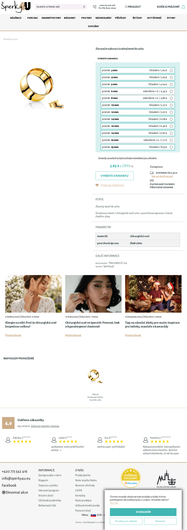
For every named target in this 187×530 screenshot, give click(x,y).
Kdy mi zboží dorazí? (162, 176)
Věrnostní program (48, 490)
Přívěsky (120, 18)
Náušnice (15, 18)
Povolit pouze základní (126, 521)
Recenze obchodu (85, 485)
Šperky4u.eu (11, 39)
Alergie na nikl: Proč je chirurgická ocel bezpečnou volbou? (30, 324)
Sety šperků (154, 18)
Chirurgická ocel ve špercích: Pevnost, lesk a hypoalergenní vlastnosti (92, 324)
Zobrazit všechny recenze (45, 426)
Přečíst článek (13, 335)
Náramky (69, 18)
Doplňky (93, 26)
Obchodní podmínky (49, 500)
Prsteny (86, 18)
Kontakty (80, 495)
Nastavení (160, 521)
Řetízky (137, 18)
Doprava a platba (48, 485)
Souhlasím (143, 512)
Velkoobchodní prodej (87, 505)
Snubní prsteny (51, 18)
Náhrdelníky (103, 18)
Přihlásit (133, 6)
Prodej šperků (82, 475)
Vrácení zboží (45, 495)
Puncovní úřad (83, 510)
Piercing (32, 18)
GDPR (78, 490)
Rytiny (171, 18)
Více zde (114, 503)
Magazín (43, 480)
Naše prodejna (83, 500)
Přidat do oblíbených (112, 185)
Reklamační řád (47, 505)
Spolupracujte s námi (49, 475)
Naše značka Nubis (86, 480)
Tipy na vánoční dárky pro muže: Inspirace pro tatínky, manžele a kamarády (152, 324)
